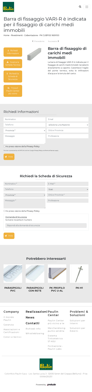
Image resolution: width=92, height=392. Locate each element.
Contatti (33, 323)
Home (6, 35)
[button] (80, 6)
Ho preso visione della (22, 147)
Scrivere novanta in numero (18, 220)
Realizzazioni (37, 312)
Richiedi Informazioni (13, 52)
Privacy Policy (33, 147)
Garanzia (9, 325)
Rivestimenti (17, 35)
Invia (9, 157)
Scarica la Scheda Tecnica (12, 63)
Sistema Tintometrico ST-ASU (55, 339)
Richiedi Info (33, 329)
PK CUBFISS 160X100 (49, 35)
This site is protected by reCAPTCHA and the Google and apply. (31, 150)
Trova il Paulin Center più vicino (12, 91)
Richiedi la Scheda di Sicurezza (13, 77)
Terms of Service (50, 150)
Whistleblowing (35, 334)
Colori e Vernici (12, 337)
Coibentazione (31, 35)
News (30, 317)
